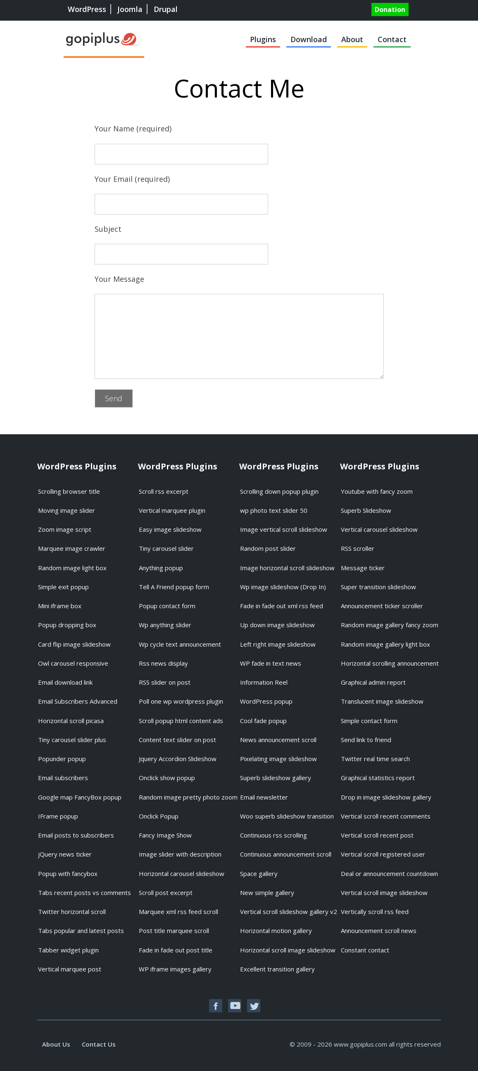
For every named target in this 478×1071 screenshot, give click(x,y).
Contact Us (99, 1044)
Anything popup (161, 568)
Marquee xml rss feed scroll (178, 911)
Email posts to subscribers (76, 835)
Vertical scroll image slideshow (384, 892)
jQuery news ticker (65, 854)
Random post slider (268, 548)
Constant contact (365, 950)
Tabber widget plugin (68, 950)
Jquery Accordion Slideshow (177, 758)
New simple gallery (267, 892)
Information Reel (264, 682)
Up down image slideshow (277, 625)
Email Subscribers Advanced (77, 701)
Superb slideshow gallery (275, 778)
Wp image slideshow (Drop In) (283, 587)
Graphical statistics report (378, 778)
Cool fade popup (263, 720)
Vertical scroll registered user (383, 854)
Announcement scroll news (378, 930)
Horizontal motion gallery (276, 930)
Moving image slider (66, 510)
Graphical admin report (373, 682)
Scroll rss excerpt (163, 491)
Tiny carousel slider (166, 548)
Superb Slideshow (366, 510)
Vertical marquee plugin (172, 510)
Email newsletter (264, 797)
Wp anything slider (165, 625)
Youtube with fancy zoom (377, 491)
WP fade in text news (270, 663)
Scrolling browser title (69, 491)
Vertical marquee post (69, 969)
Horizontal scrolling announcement (390, 663)
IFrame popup (58, 816)
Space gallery (259, 873)
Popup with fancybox (68, 873)
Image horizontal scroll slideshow (287, 568)
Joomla (130, 9)
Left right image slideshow (278, 644)
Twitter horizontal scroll (72, 911)
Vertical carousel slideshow (379, 529)
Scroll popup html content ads (181, 720)
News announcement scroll (278, 739)
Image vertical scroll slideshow (283, 529)
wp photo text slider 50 (273, 510)
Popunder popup (62, 758)
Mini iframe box (59, 606)
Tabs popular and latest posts (81, 930)
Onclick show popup (167, 778)
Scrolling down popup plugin (279, 491)
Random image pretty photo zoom (188, 797)
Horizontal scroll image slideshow (287, 950)
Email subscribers (63, 778)
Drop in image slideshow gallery (386, 797)
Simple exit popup (63, 587)
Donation (390, 9)
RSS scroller (357, 548)
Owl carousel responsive (73, 663)
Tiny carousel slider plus (72, 739)
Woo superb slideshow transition (287, 816)
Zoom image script (64, 529)
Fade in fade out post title (175, 950)
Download (308, 39)
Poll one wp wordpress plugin (181, 701)
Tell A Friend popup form (174, 587)
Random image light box (72, 568)
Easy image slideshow (170, 529)
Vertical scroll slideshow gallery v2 (288, 911)
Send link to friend (366, 739)
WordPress (87, 9)
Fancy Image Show (165, 835)
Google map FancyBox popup (79, 797)
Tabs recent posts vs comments (84, 892)
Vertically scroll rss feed (375, 911)
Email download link (65, 682)
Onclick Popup (158, 816)
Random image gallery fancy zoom (389, 625)
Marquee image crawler (71, 548)
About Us (56, 1044)
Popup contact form (167, 606)
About (352, 39)
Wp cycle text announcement (180, 644)
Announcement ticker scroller (382, 606)
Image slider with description (180, 854)
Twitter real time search (375, 758)
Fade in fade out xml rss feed (281, 606)
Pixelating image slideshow (278, 758)
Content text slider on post (177, 739)
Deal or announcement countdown (389, 873)
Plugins (263, 39)
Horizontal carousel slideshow (181, 873)
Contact (392, 39)
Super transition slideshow (378, 587)
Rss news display (163, 663)
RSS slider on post (164, 682)
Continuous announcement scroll (285, 854)
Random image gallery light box (385, 644)
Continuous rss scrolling (273, 835)
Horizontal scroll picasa (71, 720)
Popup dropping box (67, 625)
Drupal (166, 9)
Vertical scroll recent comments (385, 816)
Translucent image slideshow (382, 701)
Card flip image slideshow (74, 644)
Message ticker (363, 568)
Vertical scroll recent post (377, 835)
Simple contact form (369, 720)
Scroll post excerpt (166, 892)
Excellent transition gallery (277, 969)
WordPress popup (266, 701)
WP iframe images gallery (175, 969)
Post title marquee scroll (174, 930)
